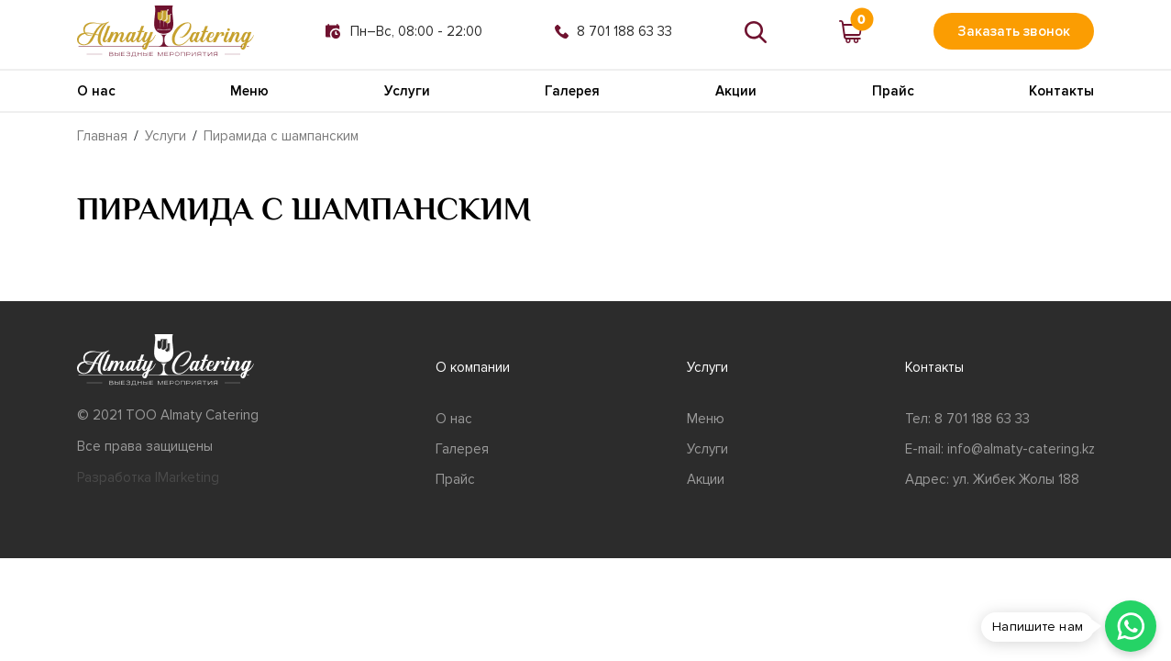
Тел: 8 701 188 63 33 (967, 418)
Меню (249, 91)
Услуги (407, 91)
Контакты (1061, 91)
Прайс (893, 91)
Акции (736, 91)
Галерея (572, 91)
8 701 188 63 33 (613, 31)
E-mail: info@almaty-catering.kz (1000, 449)
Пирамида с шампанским (281, 136)
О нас (96, 91)
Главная (102, 136)
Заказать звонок (1013, 31)
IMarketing (187, 477)
